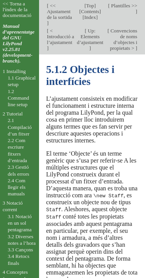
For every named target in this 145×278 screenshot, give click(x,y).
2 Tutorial (13, 114)
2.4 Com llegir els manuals (17, 187)
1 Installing (14, 71)
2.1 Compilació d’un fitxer (20, 127)
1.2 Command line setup (18, 98)
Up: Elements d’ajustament (90, 36)
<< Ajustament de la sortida (59, 11)
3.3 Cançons (20, 250)
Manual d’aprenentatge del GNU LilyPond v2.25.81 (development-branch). (19, 43)
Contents (90, 11)
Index (90, 17)
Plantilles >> (123, 5)
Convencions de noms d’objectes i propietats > (123, 39)
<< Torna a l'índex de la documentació (17, 9)
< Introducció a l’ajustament (60, 36)
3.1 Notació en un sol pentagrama (20, 223)
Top (90, 5)
